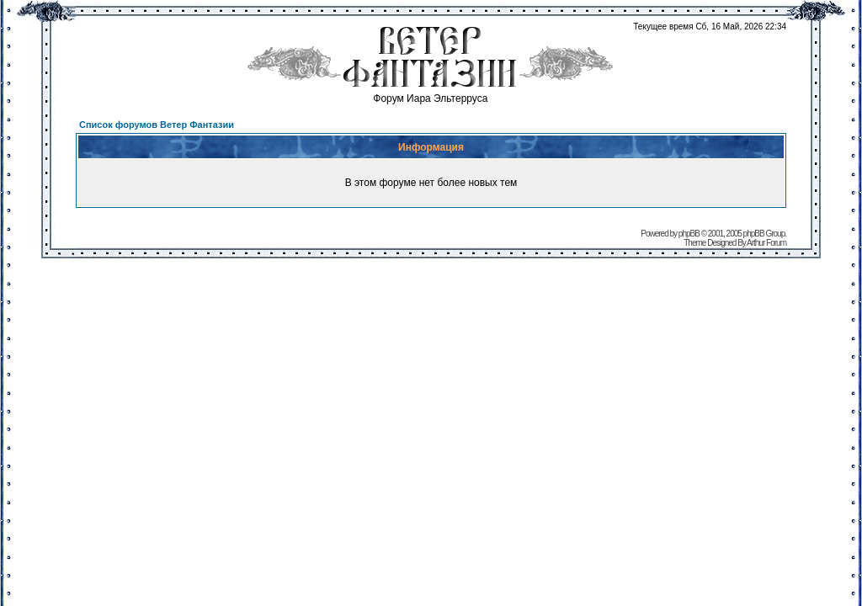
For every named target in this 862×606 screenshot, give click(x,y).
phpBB (689, 233)
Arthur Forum (766, 242)
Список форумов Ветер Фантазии (156, 125)
